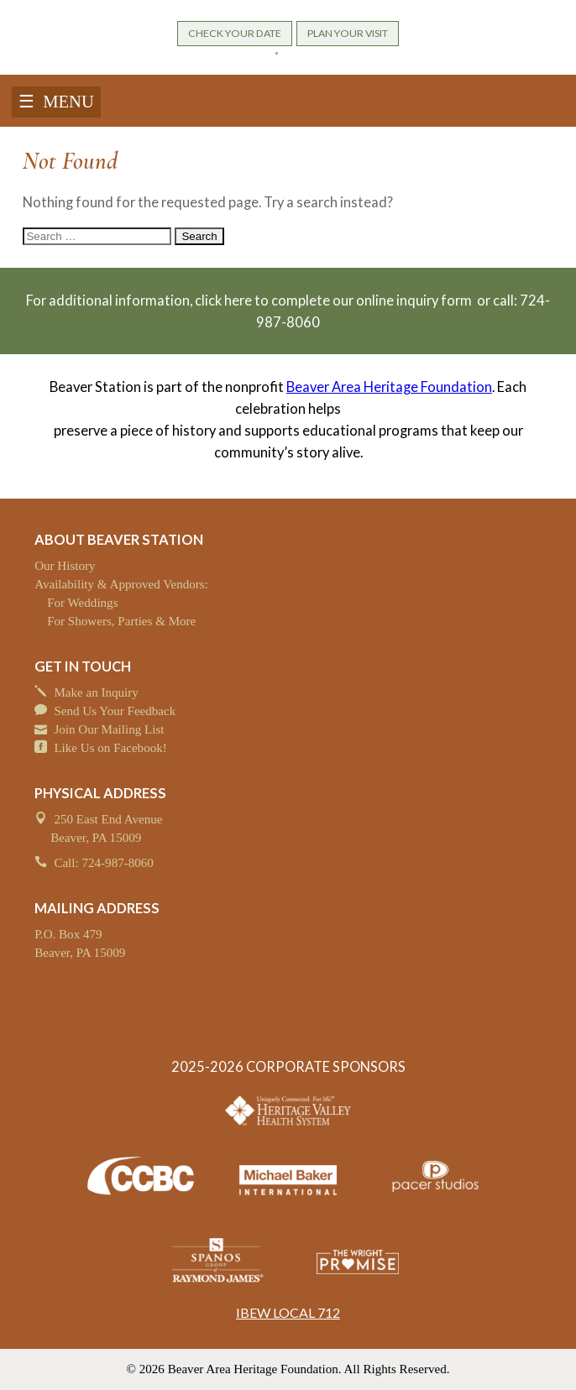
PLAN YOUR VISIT (347, 33)
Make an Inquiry (96, 692)
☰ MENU (56, 101)
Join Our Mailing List (109, 729)
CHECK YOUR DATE (234, 33)
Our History (64, 565)
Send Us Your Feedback (114, 711)
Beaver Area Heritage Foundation (389, 387)
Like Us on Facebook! (110, 748)
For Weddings (82, 602)
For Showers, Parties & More (121, 621)
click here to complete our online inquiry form (334, 300)
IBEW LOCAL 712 (288, 1312)
